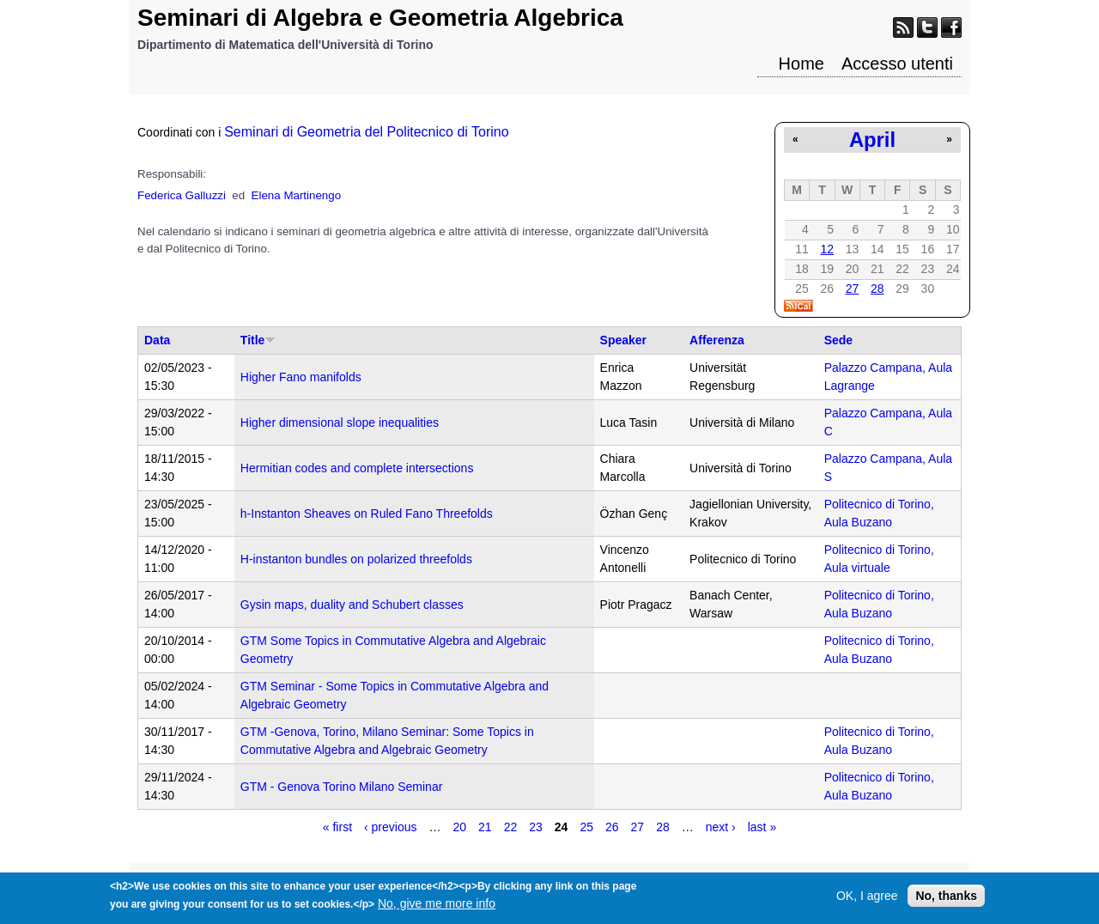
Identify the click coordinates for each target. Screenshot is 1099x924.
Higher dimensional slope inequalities (339, 422)
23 (536, 827)
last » (762, 827)
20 (460, 827)
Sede (838, 340)
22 (511, 827)
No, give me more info (436, 908)
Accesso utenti (897, 63)
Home (801, 63)
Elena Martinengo (296, 195)
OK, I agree (867, 900)
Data (157, 340)
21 (485, 827)
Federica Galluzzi (181, 195)
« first (337, 827)
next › (721, 827)
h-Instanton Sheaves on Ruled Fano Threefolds (366, 513)
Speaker (623, 340)
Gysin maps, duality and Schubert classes (352, 604)
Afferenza (716, 340)
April (872, 139)
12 (827, 249)
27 (852, 288)
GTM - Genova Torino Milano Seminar (341, 786)
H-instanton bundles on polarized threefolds (356, 559)
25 (586, 827)
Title (258, 340)
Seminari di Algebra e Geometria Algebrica (380, 17)
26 (612, 827)
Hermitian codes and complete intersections (357, 468)
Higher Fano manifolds (300, 377)
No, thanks (946, 900)
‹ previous (390, 827)
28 (877, 288)
